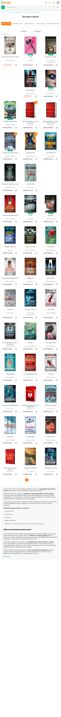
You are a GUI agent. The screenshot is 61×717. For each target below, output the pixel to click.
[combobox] (30, 7)
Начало (3, 12)
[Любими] (50, 3)
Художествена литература (22, 12)
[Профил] (53, 3)
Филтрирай (37, 30)
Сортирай (23, 30)
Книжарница (10, 12)
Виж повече (7, 556)
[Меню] (3, 7)
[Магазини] (46, 3)
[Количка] (58, 3)
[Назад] (2, 17)
